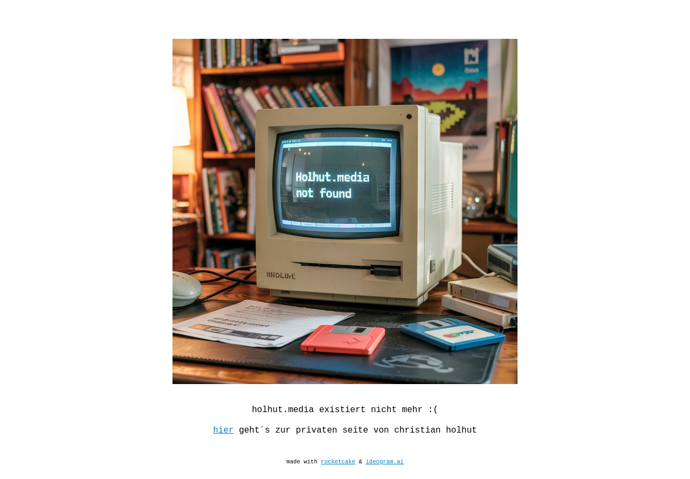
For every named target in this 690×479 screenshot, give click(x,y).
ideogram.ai (384, 474)
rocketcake (338, 474)
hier (223, 437)
